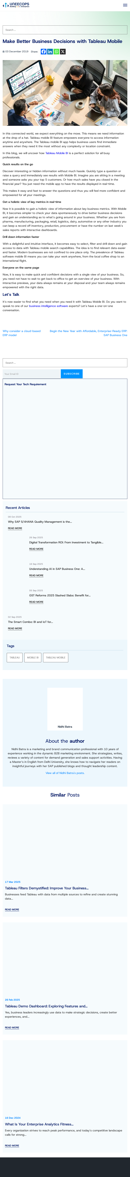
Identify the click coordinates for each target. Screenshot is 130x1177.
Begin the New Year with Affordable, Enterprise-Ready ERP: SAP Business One (88, 333)
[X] (63, 51)
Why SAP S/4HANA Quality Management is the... (40, 522)
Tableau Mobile (55, 657)
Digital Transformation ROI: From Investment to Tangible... (66, 542)
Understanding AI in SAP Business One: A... (57, 569)
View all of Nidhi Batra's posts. (65, 773)
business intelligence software (48, 306)
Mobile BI (32, 657)
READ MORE (15, 528)
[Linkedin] (50, 51)
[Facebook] (43, 51)
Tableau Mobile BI (56, 153)
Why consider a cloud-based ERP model (22, 333)
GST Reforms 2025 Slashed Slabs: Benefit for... (60, 595)
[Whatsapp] (56, 51)
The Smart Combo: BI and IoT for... (30, 622)
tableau (15, 657)
